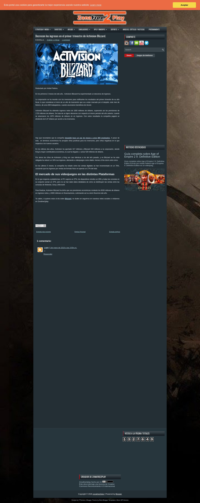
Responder (47, 254)
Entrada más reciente (43, 232)
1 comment (66, 40)
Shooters (60, 28)
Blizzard (68, 199)
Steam (129, 55)
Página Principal (80, 232)
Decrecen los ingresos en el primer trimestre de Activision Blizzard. (70, 36)
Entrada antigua (114, 232)
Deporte (116, 28)
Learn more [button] (95, 5)
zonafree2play (98, 494)
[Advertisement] (86, 129)
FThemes (82, 500)
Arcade (72, 28)
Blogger (119, 494)
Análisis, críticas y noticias (134, 29)
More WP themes (122, 500)
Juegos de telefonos (145, 55)
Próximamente (154, 29)
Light (46, 248)
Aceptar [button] (184, 5)
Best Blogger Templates (107, 500)
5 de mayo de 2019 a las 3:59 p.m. (63, 248)
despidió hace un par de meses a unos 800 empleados (87, 138)
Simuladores (85, 28)
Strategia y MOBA (43, 28)
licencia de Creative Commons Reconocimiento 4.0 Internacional (97, 485)
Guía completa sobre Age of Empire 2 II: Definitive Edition (142, 155)
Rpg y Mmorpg (101, 28)
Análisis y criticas (53, 40)
